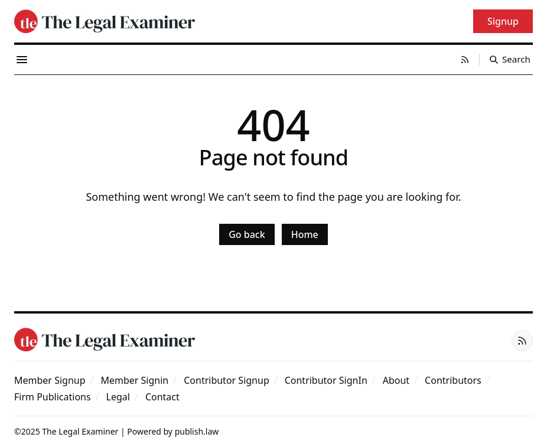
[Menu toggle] (22, 59)
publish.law (197, 431)
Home (304, 234)
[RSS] (465, 59)
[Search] (510, 59)
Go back (247, 234)
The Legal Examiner (80, 431)
